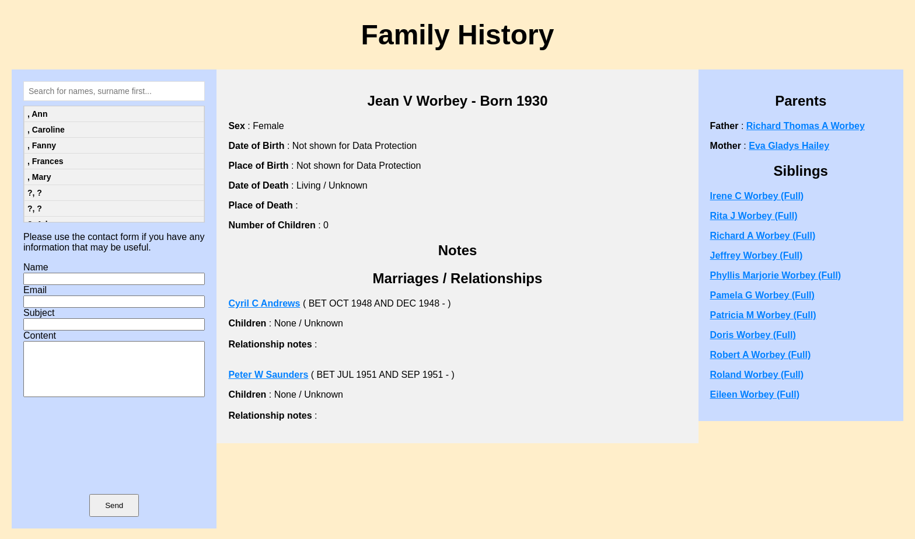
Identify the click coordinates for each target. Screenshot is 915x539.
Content (39, 335)
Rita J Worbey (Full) (754, 216)
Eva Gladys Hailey (789, 146)
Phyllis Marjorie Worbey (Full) (775, 275)
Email (35, 290)
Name (35, 267)
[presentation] (114, 462)
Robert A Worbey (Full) (760, 355)
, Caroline (46, 129)
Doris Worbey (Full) (753, 335)
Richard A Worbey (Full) (763, 236)
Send (114, 516)
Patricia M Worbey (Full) (763, 315)
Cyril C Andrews (264, 303)
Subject (38, 313)
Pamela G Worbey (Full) (762, 295)
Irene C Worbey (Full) (757, 196)
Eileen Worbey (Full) (755, 394)
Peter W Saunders (268, 375)
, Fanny (41, 145)
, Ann (37, 114)
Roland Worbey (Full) (757, 375)
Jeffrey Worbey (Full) (756, 255)
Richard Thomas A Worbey (805, 126)
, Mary (39, 177)
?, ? (34, 192)
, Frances (45, 161)
